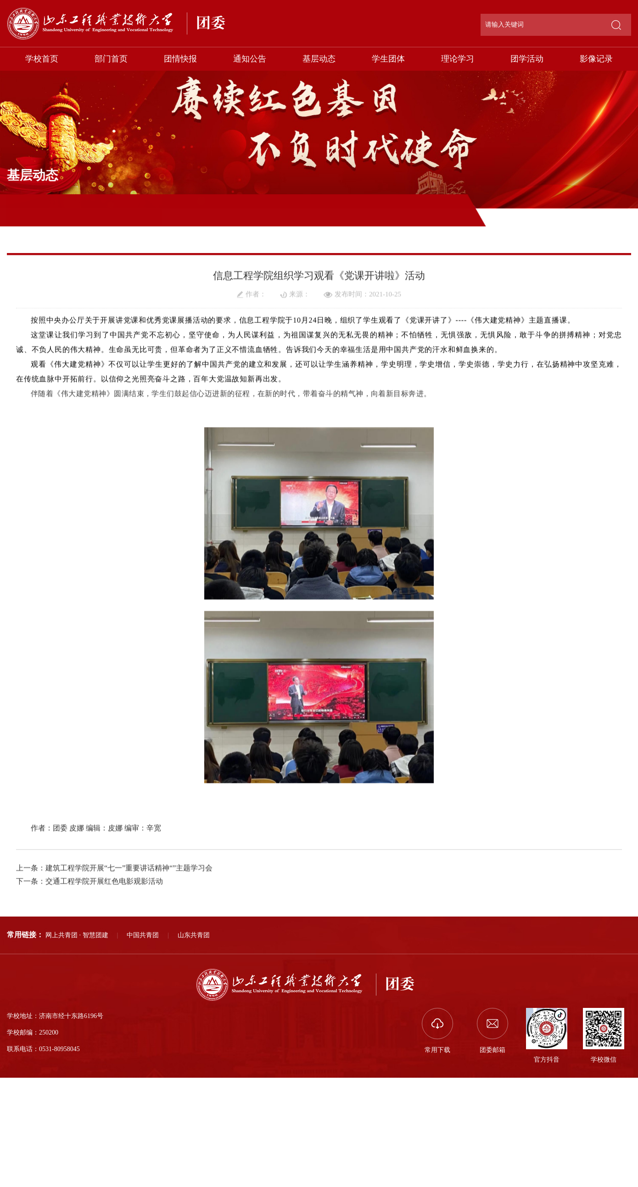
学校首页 (41, 58)
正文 (627, 235)
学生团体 (388, 58)
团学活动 (526, 58)
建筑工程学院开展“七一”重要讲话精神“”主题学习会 (129, 937)
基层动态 (319, 58)
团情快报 (180, 58)
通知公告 (249, 58)
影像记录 (596, 58)
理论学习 (457, 58)
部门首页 (111, 58)
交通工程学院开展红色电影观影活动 (104, 951)
